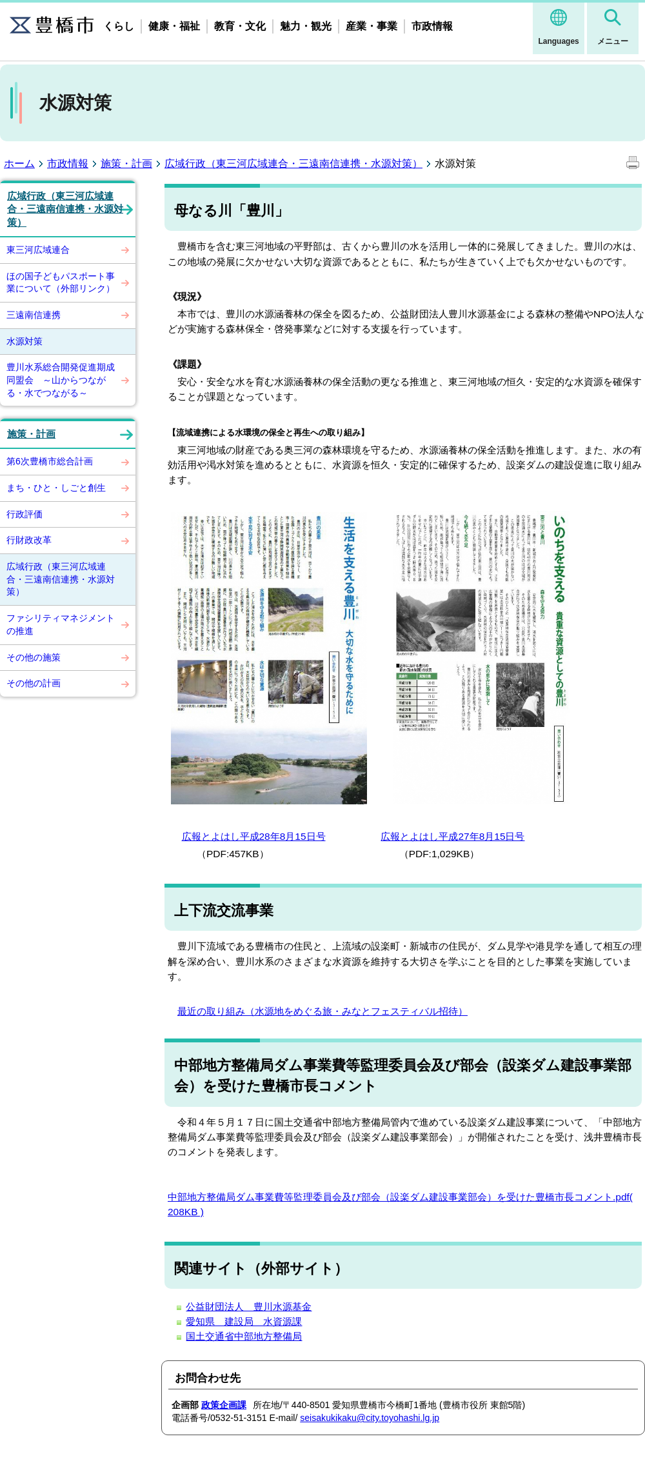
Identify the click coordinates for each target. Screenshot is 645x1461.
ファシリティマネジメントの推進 (60, 624)
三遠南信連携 (33, 315)
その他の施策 (33, 657)
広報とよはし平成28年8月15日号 (254, 836)
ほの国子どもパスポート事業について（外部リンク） (60, 282)
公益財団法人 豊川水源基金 (249, 1306)
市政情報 (432, 26)
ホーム (19, 163)
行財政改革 (29, 540)
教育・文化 (240, 26)
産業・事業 (371, 26)
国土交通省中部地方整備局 (244, 1336)
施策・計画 (126, 163)
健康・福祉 (174, 26)
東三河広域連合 (38, 249)
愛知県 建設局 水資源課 (244, 1321)
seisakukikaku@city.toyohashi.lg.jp (369, 1418)
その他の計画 (33, 683)
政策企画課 (223, 1405)
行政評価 (24, 514)
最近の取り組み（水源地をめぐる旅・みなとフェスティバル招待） (322, 1011)
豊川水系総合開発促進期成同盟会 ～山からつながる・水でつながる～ (60, 379)
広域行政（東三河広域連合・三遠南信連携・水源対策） (293, 163)
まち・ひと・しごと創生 (56, 487)
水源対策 (24, 341)
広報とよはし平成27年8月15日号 (452, 836)
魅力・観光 (306, 26)
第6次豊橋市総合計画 (49, 461)
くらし (118, 26)
